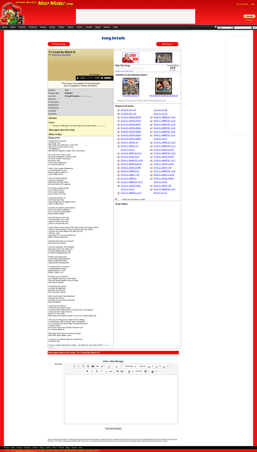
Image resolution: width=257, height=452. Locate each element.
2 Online (248, 20)
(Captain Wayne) (86, 96)
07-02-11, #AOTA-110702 (164, 164)
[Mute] (102, 78)
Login (253, 4)
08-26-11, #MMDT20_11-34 (164, 124)
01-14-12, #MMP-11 (129, 178)
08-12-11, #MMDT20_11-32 (164, 132)
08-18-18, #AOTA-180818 (131, 139)
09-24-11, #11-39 (160, 114)
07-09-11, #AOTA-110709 (164, 157)
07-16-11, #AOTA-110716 (164, 150)
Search (107, 27)
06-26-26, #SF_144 (128, 110)
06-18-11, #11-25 (160, 193)
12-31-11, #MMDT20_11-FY (132, 182)
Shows (43, 27)
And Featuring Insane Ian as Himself (163, 96)
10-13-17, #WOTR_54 (129, 142)
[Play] (78, 78)
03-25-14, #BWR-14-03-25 (131, 164)
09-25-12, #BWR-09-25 (130, 171)
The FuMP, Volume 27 (130, 96)
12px (141, 366)
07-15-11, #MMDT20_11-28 (164, 153)
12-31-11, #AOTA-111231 (131, 186)
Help (115, 27)
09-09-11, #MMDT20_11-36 (164, 117)
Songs (52, 27)
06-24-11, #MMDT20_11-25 (164, 189)
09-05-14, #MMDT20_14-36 (132, 160)
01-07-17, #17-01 (127, 150)
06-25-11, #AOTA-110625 (164, 178)
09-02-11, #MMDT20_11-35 (164, 121)
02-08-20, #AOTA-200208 (131, 132)
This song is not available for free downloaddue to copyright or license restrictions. (81, 84)
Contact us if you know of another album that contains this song (141, 100)
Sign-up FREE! (242, 4)
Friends (88, 27)
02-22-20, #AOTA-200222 (131, 128)
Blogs (97, 27)
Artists (61, 27)
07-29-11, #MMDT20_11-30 (164, 142)
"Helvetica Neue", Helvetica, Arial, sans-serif (130, 366)
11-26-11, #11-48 (160, 110)
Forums (22, 27)
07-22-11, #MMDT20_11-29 (164, 146)
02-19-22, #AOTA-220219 (131, 117)
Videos (70, 27)
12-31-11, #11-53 (127, 189)
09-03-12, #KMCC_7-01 (130, 175)
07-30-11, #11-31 (160, 139)
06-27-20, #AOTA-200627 (131, 124)
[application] (94, 78)
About (79, 27)
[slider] (90, 78)
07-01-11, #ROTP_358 (162, 168)
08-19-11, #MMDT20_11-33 (164, 128)
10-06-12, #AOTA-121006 (131, 168)
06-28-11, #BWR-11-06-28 (164, 175)
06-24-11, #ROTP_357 (162, 186)
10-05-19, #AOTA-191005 (131, 135)
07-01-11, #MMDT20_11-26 (164, 171)
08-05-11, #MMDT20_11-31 (164, 135)
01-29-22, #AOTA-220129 (131, 121)
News (12, 27)
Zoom (138, 371)
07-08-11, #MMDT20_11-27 (164, 160)
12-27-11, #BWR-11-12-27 (131, 193)
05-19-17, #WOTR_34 (129, 146)
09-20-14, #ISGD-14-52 (130, 157)
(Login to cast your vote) (124, 71)
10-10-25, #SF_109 (128, 114)
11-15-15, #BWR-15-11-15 (131, 153)
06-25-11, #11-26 (160, 182)
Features (33, 27)
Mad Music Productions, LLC (26, 451)
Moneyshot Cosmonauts (61, 55)
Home (4, 27)
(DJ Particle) (101, 126)
